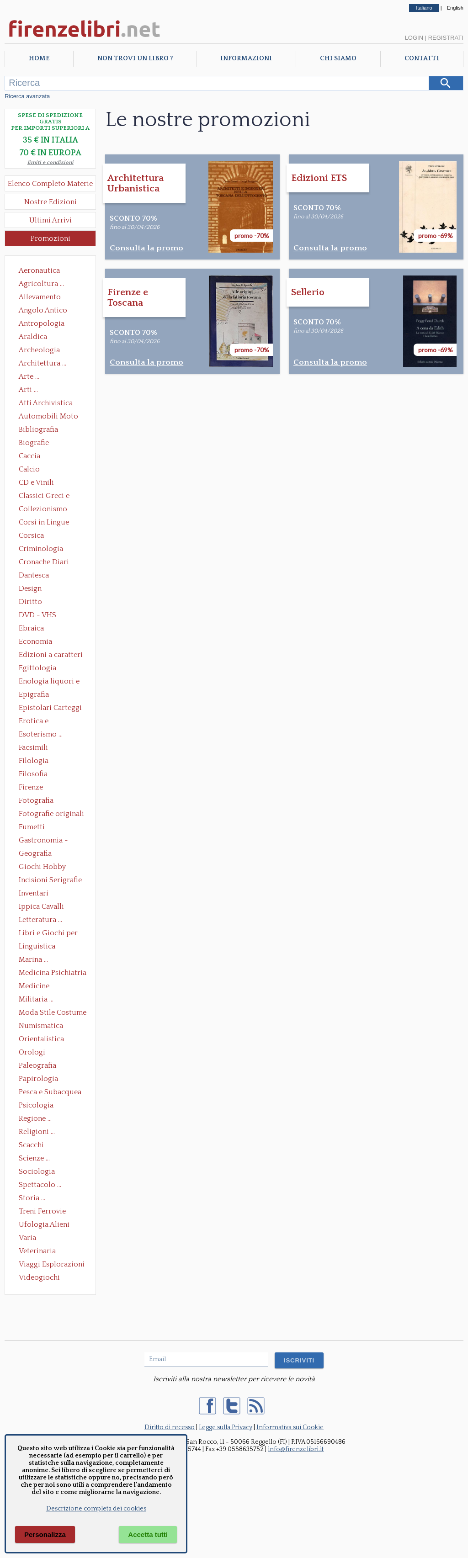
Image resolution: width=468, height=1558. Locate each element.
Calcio (29, 469)
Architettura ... (42, 363)
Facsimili (33, 747)
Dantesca (34, 575)
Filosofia (33, 774)
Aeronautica (39, 270)
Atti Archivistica (46, 403)
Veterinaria (37, 1251)
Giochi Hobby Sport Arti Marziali (50, 868)
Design (30, 588)
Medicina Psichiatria (52, 973)
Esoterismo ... (41, 734)
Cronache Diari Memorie (44, 563)
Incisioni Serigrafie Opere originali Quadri (50, 881)
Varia (27, 1238)
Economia (35, 641)
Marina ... (33, 959)
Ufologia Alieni (44, 1224)
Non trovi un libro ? (135, 58)
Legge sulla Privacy (225, 1427)
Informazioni (246, 58)
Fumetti (32, 827)
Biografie (34, 443)
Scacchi (31, 1145)
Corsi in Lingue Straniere (44, 523)
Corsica (31, 535)
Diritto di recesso (169, 1427)
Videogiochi (39, 1277)
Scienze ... (34, 1158)
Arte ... (29, 376)
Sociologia (37, 1171)
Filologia (33, 761)
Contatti (421, 58)
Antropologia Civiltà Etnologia (46, 324)
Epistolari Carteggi (50, 708)
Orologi (32, 1052)
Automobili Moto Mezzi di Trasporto (51, 417)
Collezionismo (43, 509)
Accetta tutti (148, 1534)
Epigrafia (34, 694)
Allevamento (40, 297)
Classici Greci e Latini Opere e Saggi (52, 497)
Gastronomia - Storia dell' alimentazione (43, 841)
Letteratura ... (40, 920)
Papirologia (38, 1079)
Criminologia (41, 549)
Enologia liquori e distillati (49, 682)
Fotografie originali (51, 814)
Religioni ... (37, 1132)
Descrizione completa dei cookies (96, 1508)
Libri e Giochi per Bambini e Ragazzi (49, 934)
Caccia (29, 456)
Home (39, 58)
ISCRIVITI (299, 1360)
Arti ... (28, 390)
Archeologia (39, 350)
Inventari (33, 893)
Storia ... (32, 1198)
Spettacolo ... (40, 1185)
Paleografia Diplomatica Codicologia (39, 1066)
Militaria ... (36, 999)
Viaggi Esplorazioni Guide (52, 1265)
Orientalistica (41, 1039)
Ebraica (31, 628)
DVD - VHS (37, 615)
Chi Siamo (338, 58)
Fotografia (36, 800)
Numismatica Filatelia (41, 1027)
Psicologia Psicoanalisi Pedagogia (38, 1106)
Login (414, 37)
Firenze (31, 787)
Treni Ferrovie (42, 1211)
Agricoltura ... (41, 284)
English (455, 8)
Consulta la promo (146, 248)
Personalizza (45, 1534)
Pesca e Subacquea (50, 1092)
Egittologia (37, 668)
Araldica (33, 337)
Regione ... (35, 1118)
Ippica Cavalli (41, 906)
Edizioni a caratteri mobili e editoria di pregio (51, 656)
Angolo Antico (43, 310)
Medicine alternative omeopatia (37, 987)
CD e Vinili (36, 482)
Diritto (30, 602)
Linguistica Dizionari (37, 947)
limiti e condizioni (50, 162)
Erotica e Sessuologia (39, 722)
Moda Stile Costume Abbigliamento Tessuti (52, 1013)
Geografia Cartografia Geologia (38, 854)
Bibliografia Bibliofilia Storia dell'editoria (46, 430)
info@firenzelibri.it (296, 1449)
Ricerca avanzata (27, 96)
